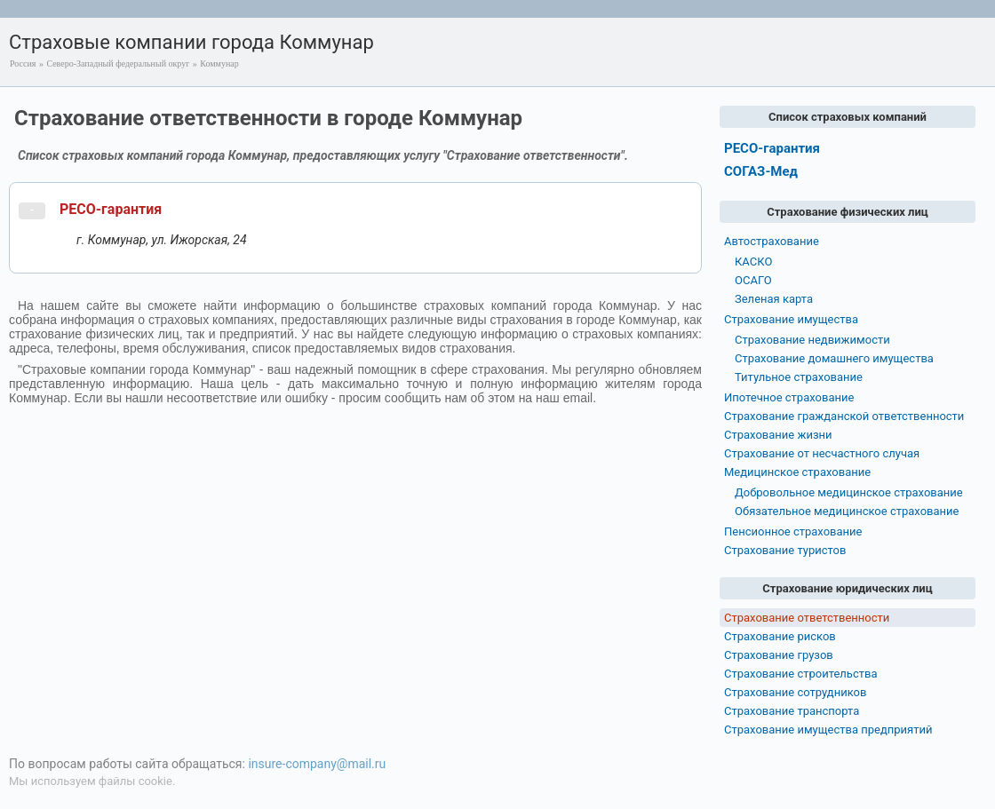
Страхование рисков (780, 636)
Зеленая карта (774, 298)
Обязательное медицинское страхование (847, 511)
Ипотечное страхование (789, 397)
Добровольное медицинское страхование (849, 492)
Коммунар (219, 63)
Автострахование (771, 241)
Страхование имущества (791, 319)
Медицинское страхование (797, 472)
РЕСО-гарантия (111, 209)
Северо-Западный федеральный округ (117, 63)
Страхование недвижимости (812, 339)
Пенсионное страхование (793, 531)
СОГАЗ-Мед (761, 171)
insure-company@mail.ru (317, 764)
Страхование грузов (778, 655)
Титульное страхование (799, 377)
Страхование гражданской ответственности (844, 416)
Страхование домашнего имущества (834, 358)
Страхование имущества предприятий (828, 729)
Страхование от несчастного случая (821, 453)
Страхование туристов (785, 550)
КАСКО (753, 261)
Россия (23, 63)
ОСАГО (753, 280)
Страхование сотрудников (795, 692)
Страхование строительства (801, 673)
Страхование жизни (778, 434)
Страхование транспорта (791, 711)
